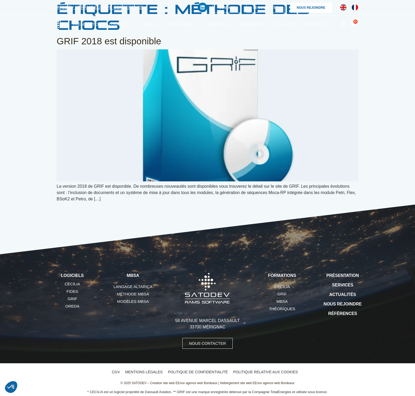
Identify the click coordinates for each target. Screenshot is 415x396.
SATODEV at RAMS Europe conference (98, 7)
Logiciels (122, 24)
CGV (116, 372)
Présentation (87, 24)
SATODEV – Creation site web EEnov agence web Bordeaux (175, 383)
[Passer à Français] (355, 7)
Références (252, 24)
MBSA (151, 24)
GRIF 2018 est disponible (109, 41)
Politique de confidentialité (198, 372)
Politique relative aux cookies (265, 372)
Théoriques (282, 309)
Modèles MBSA (133, 301)
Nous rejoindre (343, 304)
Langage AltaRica (133, 286)
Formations (183, 24)
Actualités (284, 24)
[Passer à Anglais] (343, 7)
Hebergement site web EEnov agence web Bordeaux (257, 383)
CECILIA (72, 284)
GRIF (72, 298)
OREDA (72, 306)
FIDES (72, 291)
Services (219, 24)
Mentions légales (144, 372)
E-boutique (318, 24)
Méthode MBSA (133, 294)
